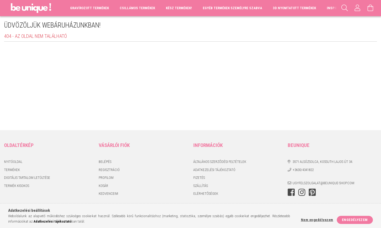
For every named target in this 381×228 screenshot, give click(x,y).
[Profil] (357, 8)
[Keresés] (344, 8)
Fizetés (199, 178)
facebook (291, 192)
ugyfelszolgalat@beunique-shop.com (323, 183)
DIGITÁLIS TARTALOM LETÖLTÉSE (27, 178)
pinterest (312, 192)
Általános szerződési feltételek (219, 162)
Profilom (106, 178)
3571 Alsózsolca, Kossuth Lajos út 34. (323, 162)
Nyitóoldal (13, 162)
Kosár (103, 186)
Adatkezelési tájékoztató (214, 170)
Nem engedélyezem (317, 220)
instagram (301, 192)
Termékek (12, 170)
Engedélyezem (355, 220)
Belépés (105, 162)
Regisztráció (109, 170)
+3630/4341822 (303, 170)
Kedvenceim (108, 194)
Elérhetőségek (205, 194)
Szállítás (200, 186)
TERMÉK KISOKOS (16, 186)
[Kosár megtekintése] (370, 8)
